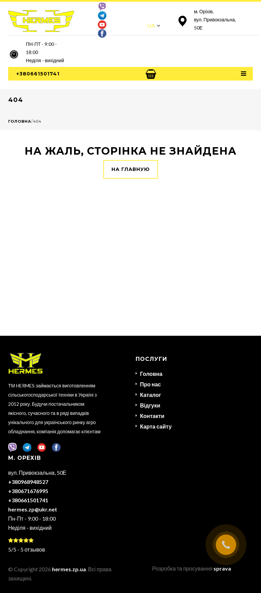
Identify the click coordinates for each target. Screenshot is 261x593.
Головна (19, 121)
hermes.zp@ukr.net (32, 509)
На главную (130, 169)
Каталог (150, 394)
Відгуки (150, 405)
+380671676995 (28, 491)
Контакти (152, 416)
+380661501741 (37, 74)
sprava (222, 568)
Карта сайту (156, 426)
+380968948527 (28, 481)
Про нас (150, 384)
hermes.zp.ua (69, 569)
